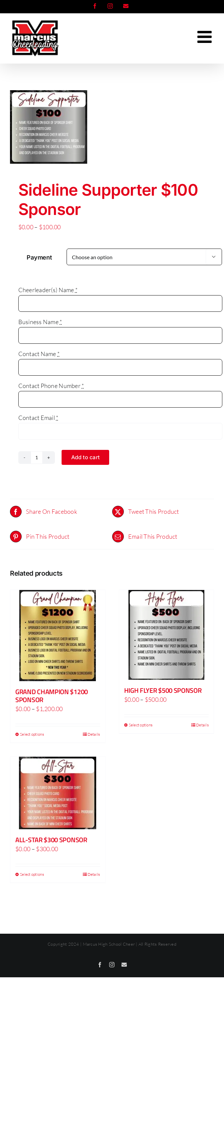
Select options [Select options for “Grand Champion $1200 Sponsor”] (32, 734)
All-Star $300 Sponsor (51, 840)
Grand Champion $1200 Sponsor (51, 695)
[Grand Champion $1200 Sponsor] (57, 635)
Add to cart (85, 457)
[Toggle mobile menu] (205, 36)
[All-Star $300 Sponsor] (57, 793)
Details (94, 734)
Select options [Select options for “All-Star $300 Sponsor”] (32, 874)
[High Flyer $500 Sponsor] (166, 635)
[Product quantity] (37, 458)
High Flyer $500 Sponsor (163, 690)
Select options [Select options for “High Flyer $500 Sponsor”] (141, 724)
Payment (39, 257)
